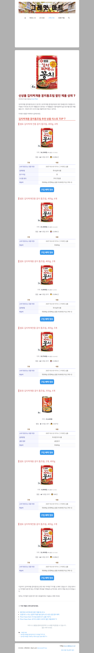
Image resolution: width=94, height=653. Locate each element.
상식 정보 (42, 18)
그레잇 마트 (51, 18)
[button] (68, 18)
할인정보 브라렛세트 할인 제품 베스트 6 (32, 612)
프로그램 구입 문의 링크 (67, 650)
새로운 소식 (32, 18)
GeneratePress (42, 648)
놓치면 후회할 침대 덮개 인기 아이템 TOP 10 (33, 634)
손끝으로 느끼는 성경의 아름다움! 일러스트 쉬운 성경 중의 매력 (39, 614)
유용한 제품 (61, 18)
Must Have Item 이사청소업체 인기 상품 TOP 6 (35, 617)
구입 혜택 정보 (47, 189)
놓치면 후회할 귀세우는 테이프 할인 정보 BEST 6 (34, 636)
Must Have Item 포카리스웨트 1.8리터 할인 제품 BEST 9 (38, 619)
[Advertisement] (47, 34)
